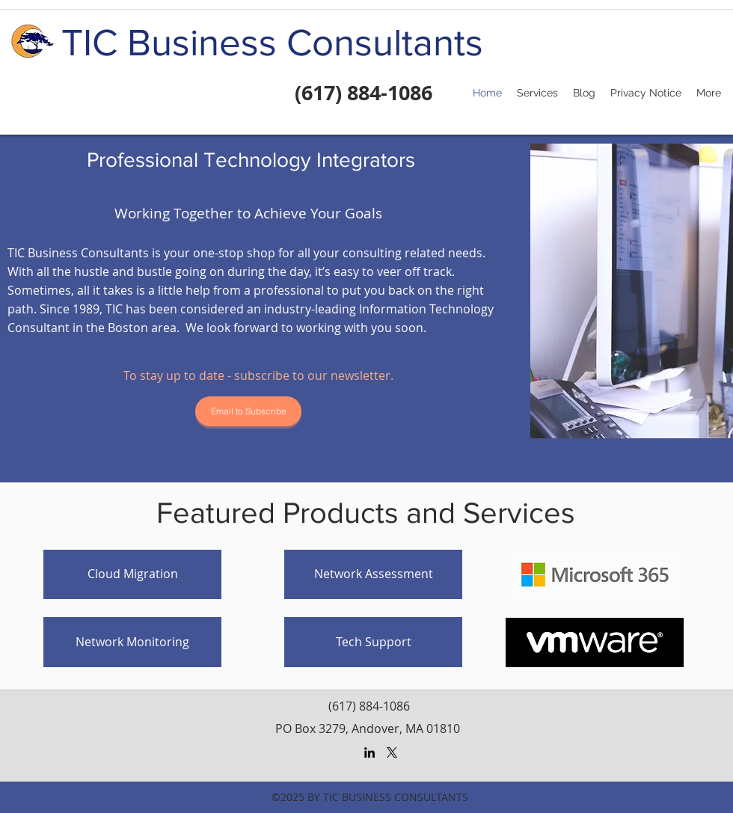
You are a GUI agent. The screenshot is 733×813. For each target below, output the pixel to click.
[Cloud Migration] (132, 574)
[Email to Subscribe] (248, 411)
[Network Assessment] (373, 574)
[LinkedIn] (369, 752)
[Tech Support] (373, 642)
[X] (391, 752)
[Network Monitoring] (132, 642)
